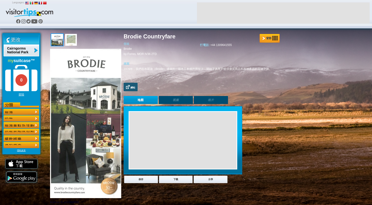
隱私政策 (21, 150)
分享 (210, 179)
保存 (141, 179)
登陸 (21, 94)
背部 (270, 38)
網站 (130, 87)
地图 (141, 100)
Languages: (18, 2)
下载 (175, 179)
